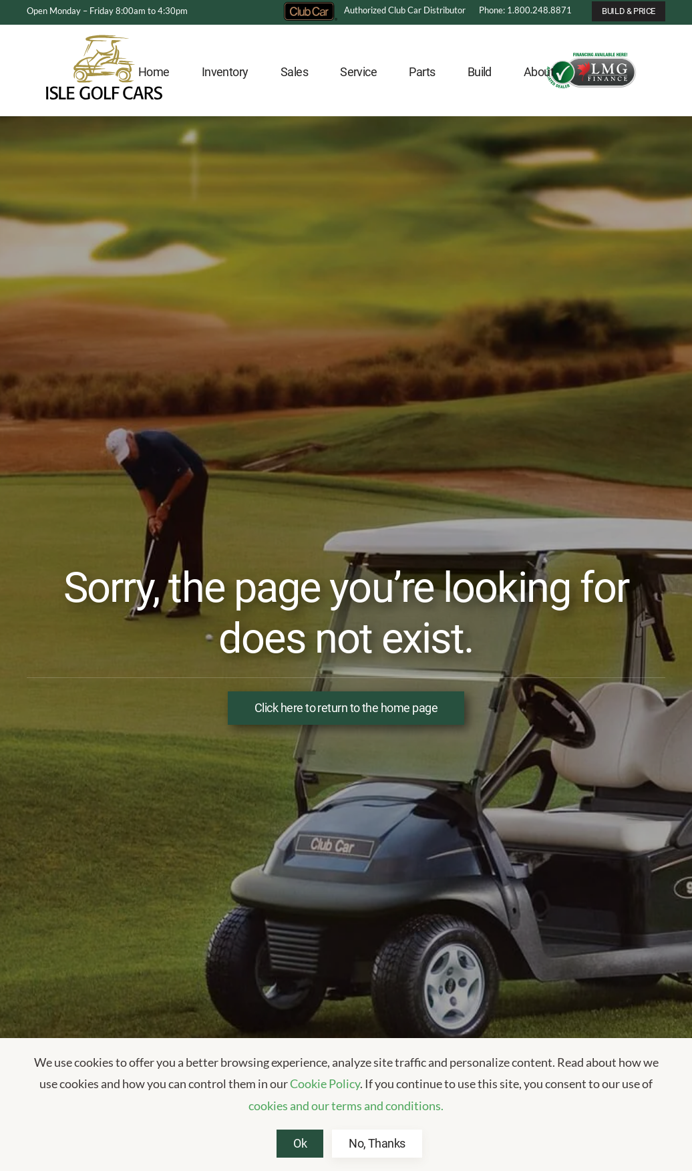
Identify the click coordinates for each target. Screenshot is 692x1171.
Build (480, 72)
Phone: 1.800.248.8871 (525, 10)
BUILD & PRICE (628, 11)
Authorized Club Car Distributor (375, 10)
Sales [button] (294, 72)
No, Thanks (377, 1143)
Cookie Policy (325, 1083)
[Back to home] (104, 72)
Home (154, 72)
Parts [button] (422, 72)
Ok (300, 1143)
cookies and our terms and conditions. (346, 1105)
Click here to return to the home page (346, 708)
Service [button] (358, 72)
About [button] (539, 72)
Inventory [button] (225, 72)
